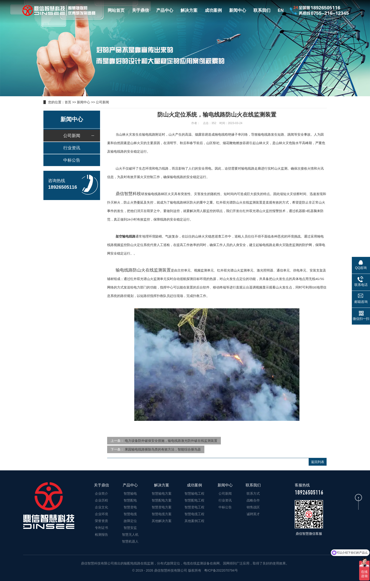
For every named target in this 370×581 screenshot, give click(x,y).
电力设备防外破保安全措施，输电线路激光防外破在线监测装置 (171, 441)
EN (281, 10)
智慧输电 (130, 493)
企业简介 (101, 493)
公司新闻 (102, 102)
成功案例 (213, 10)
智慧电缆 (130, 514)
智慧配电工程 (194, 500)
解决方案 (189, 10)
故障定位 (130, 521)
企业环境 (101, 514)
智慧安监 (130, 528)
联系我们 (261, 10)
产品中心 (164, 10)
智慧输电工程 (194, 493)
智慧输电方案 (162, 493)
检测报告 (101, 534)
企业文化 (101, 507)
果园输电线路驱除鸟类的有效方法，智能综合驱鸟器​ (163, 449)
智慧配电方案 (162, 500)
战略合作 (253, 500)
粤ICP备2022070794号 (220, 570)
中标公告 (71, 160)
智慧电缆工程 (194, 514)
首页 (68, 102)
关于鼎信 (140, 10)
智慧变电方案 (162, 507)
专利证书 (101, 528)
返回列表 (317, 462)
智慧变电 (130, 507)
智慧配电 (130, 500)
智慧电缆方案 (162, 514)
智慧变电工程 (194, 507)
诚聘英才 (253, 514)
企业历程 (101, 500)
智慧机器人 (130, 541)
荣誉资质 (101, 521)
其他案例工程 (194, 521)
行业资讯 (71, 148)
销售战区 (253, 507)
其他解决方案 (162, 521)
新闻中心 (237, 10)
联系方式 (253, 493)
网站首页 (116, 10)
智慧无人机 (130, 534)
